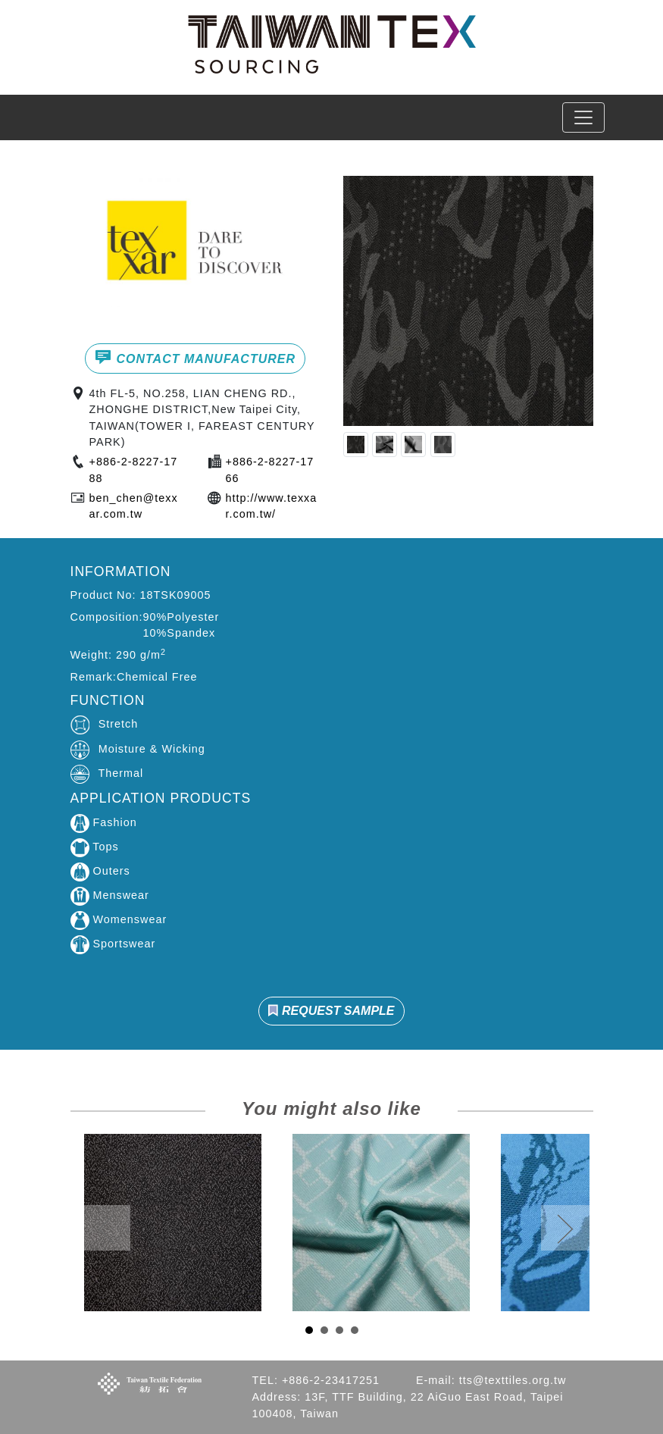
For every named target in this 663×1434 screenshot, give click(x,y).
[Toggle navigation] (583, 117)
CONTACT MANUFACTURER (195, 357)
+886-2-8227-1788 (133, 470)
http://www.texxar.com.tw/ (271, 506)
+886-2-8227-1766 (270, 470)
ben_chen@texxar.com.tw (133, 506)
